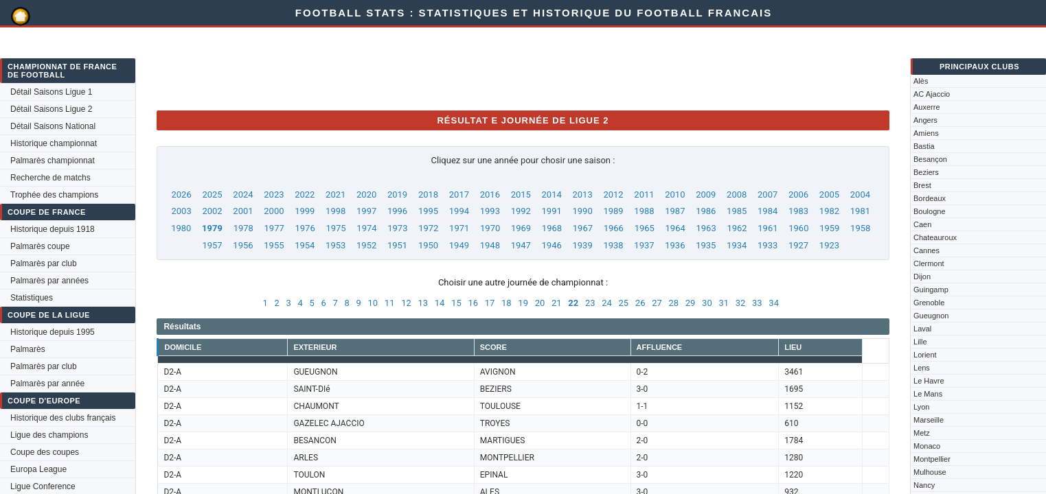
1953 (335, 245)
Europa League (38, 469)
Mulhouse (929, 472)
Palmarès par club (43, 263)
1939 (582, 245)
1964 (675, 228)
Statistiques (31, 298)
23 (590, 303)
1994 (459, 211)
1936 (675, 245)
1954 (305, 245)
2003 (182, 211)
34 (774, 303)
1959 (829, 228)
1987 (675, 211)
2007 (767, 194)
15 (456, 303)
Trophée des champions (54, 195)
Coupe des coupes (44, 452)
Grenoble (928, 302)
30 (707, 303)
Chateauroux (935, 237)
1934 (737, 245)
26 (640, 303)
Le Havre (928, 381)
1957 (212, 245)
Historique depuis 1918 (52, 229)
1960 (798, 228)
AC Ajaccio (931, 94)
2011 (644, 194)
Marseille (928, 420)
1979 (212, 228)
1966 (614, 228)
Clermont (928, 263)
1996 (397, 211)
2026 (182, 194)
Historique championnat (53, 143)
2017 (459, 194)
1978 (243, 228)
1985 (737, 211)
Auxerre (926, 107)
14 (440, 303)
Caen (922, 224)
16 (473, 303)
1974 (366, 228)
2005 (829, 194)
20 (540, 303)
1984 (767, 211)
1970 (490, 228)
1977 (274, 228)
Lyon (921, 407)
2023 (274, 194)
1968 (552, 228)
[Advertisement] (407, 68)
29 (690, 303)
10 (373, 303)
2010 (675, 194)
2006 (798, 194)
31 (723, 303)
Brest (922, 185)
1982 (829, 211)
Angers (925, 120)
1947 (521, 245)
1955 (274, 245)
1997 (366, 211)
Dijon (922, 276)
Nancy (924, 485)
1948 (490, 245)
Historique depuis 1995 (52, 332)
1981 (860, 211)
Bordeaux (929, 198)
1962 (737, 228)
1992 (521, 211)
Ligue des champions (49, 435)
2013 (582, 194)
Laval (922, 329)
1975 (335, 228)
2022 (305, 194)
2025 (212, 194)
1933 (767, 245)
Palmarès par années (49, 280)
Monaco (926, 446)
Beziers (926, 172)
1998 (335, 211)
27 (657, 303)
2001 (243, 211)
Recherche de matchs (50, 178)
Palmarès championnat (52, 160)
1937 (644, 245)
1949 (459, 245)
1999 (305, 211)
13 (423, 303)
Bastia (924, 146)
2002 (212, 211)
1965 (645, 228)
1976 (305, 228)
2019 (397, 194)
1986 (706, 211)
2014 (552, 194)
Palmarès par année (47, 383)
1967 (583, 228)
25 (624, 303)
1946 (552, 245)
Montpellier (932, 459)
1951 (397, 245)
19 (523, 303)
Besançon (930, 159)
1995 (428, 211)
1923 (829, 245)
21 (557, 303)
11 (390, 303)
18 (506, 303)
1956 (243, 245)
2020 (366, 194)
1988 (644, 211)
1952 (366, 245)
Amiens (926, 133)
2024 (243, 194)
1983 (798, 211)
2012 (613, 194)
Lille (920, 342)
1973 (397, 228)
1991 (552, 211)
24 (607, 303)
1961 (767, 228)
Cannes (926, 250)
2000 (274, 211)
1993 (490, 211)
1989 (613, 211)
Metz (921, 433)
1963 (706, 228)
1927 (798, 245)
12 (406, 303)
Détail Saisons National (52, 126)
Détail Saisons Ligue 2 (51, 109)
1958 (860, 228)
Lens (921, 368)
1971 (459, 228)
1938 (613, 245)
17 (490, 303)
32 (741, 303)
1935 (706, 245)
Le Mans (927, 394)
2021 (335, 194)
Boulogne (929, 211)
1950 (428, 245)
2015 (521, 194)
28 (673, 303)
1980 (181, 228)
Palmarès (27, 349)
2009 (706, 194)
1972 (428, 228)
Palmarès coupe (40, 246)
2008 (737, 194)
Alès (920, 81)
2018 (428, 194)
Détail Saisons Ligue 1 (51, 92)
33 (757, 303)
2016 (490, 194)
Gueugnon (930, 315)
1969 (521, 228)
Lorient (925, 355)
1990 (582, 211)
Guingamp (930, 289)
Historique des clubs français (62, 418)
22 (573, 303)
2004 (860, 194)
